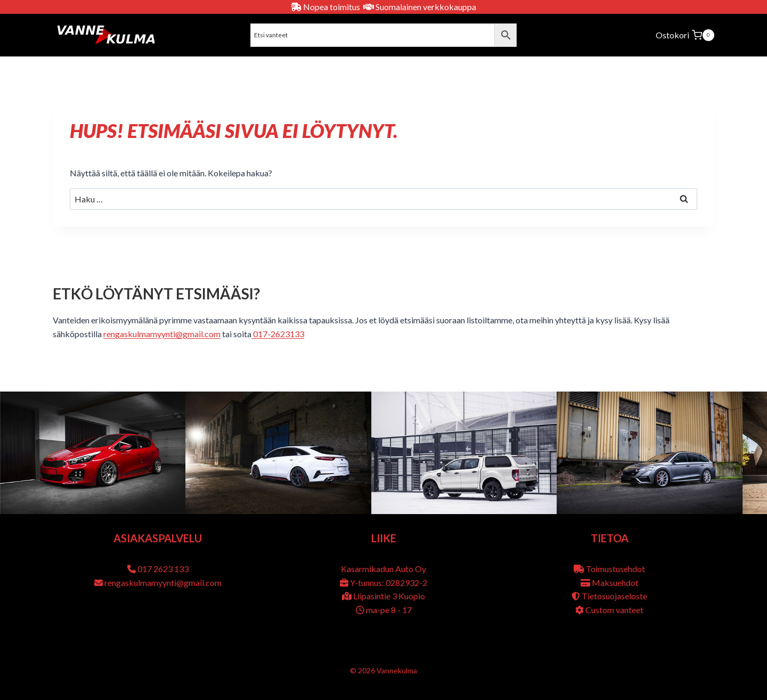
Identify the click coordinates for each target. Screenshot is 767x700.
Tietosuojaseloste (614, 596)
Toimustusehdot (615, 569)
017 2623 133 (163, 569)
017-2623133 (277, 334)
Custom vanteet (614, 610)
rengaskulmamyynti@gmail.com (162, 334)
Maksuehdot (615, 582)
